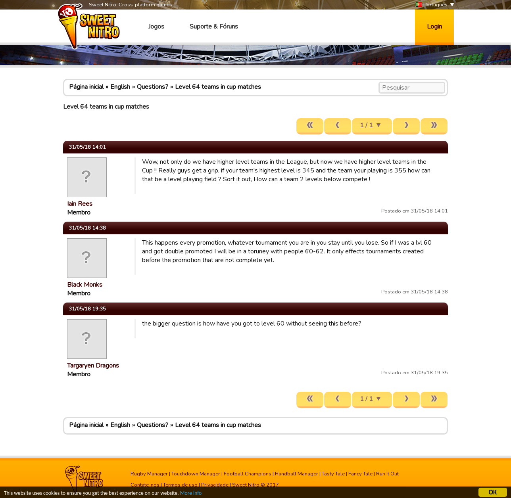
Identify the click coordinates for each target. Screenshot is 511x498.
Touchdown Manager (195, 473)
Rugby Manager (149, 473)
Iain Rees (79, 203)
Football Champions (247, 473)
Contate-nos (145, 484)
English (120, 86)
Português (432, 5)
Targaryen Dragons (93, 365)
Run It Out (387, 473)
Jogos (156, 26)
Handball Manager (296, 473)
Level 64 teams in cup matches (218, 86)
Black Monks (84, 284)
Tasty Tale (333, 473)
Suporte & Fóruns (214, 26)
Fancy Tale (360, 473)
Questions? (152, 86)
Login (434, 26)
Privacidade (215, 484)
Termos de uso (180, 484)
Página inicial (86, 86)
